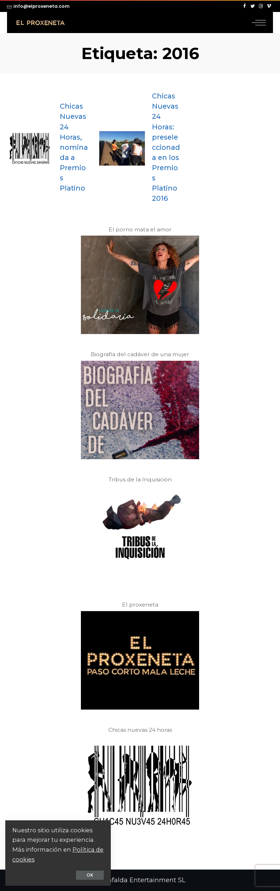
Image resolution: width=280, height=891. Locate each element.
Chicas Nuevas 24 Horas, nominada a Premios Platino (74, 147)
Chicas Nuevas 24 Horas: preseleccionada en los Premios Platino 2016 (166, 147)
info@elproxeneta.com (38, 6)
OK (90, 875)
